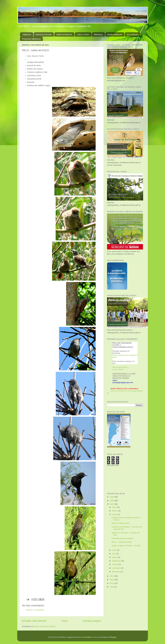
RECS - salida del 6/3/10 (122, 542)
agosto (115, 557)
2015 (112, 587)
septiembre (117, 561)
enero (114, 507)
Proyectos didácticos (31, 39)
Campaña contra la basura (122, 538)
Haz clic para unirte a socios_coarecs (120, 368)
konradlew (88, 637)
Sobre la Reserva (64, 34)
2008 (112, 497)
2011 (112, 576)
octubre (115, 564)
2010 (112, 504)
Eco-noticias (132, 34)
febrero (115, 511)
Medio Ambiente (114, 34)
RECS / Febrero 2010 (120, 523)
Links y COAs (83, 34)
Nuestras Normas (44, 34)
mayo (114, 550)
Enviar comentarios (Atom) (44, 626)
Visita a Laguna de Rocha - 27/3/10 (126, 546)
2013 (112, 583)
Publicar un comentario (35, 610)
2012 (112, 580)
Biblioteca (98, 34)
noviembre (116, 568)
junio (114, 554)
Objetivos (26, 34)
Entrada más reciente (34, 620)
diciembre (116, 572)
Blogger (113, 637)
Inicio (65, 620)
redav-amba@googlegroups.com (122, 381)
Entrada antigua (92, 620)
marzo (115, 514)
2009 (112, 501)
